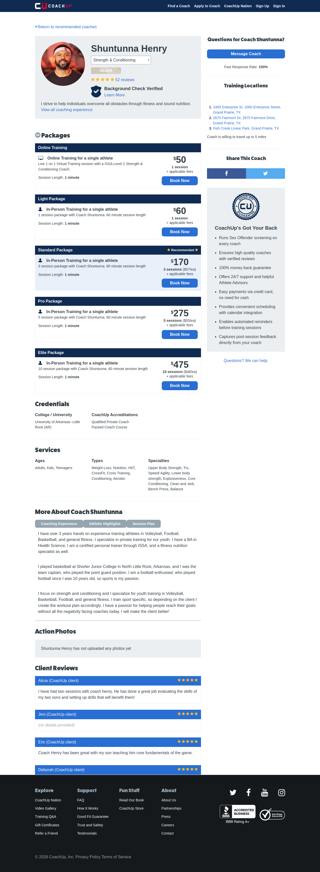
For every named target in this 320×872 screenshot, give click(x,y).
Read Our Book (131, 800)
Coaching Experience (59, 524)
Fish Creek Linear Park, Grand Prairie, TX (246, 128)
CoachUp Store (131, 808)
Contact (168, 833)
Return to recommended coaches (66, 27)
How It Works (87, 808)
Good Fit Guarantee (93, 817)
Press (166, 817)
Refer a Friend (46, 833)
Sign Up (262, 6)
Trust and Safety (90, 825)
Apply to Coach (207, 6)
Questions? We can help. (246, 360)
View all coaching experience (66, 110)
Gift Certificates (47, 825)
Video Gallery (45, 808)
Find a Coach (179, 6)
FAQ (80, 800)
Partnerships (172, 808)
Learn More (114, 95)
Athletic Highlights (105, 524)
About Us (169, 800)
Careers (168, 825)
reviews (124, 80)
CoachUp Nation (238, 6)
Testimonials (87, 833)
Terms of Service (116, 857)
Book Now (180, 180)
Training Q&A (45, 817)
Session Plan (143, 524)
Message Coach (246, 54)
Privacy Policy (88, 857)
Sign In (279, 6)
